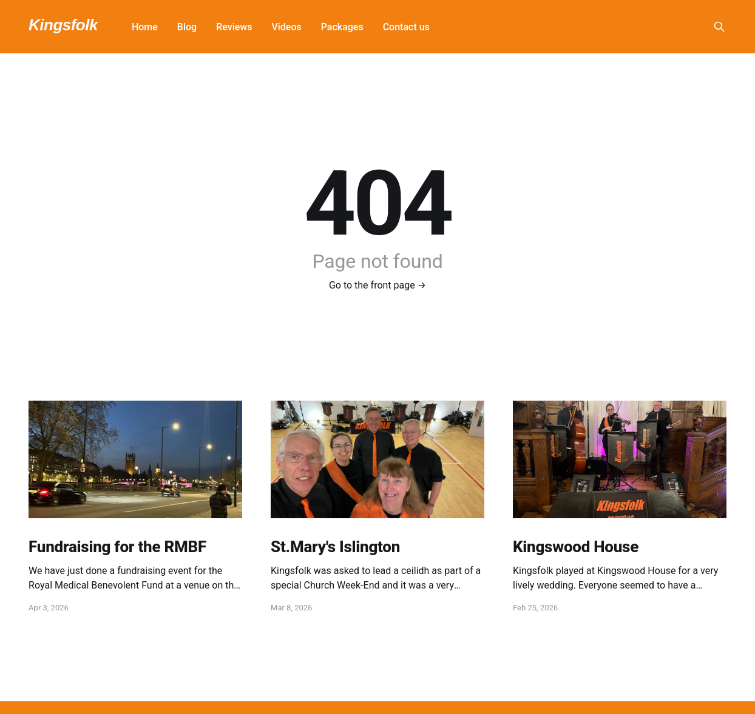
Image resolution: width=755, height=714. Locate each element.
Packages (342, 27)
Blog (187, 27)
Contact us (406, 27)
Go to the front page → (377, 285)
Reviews (234, 27)
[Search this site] (719, 26)
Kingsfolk (63, 25)
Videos (286, 27)
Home (145, 27)
